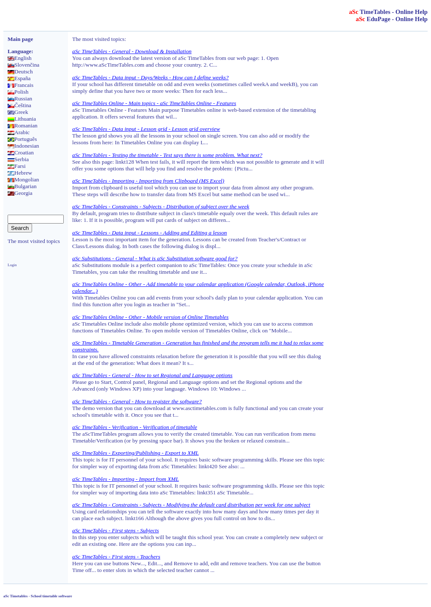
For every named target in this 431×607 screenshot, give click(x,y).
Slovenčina (23, 65)
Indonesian (23, 146)
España (19, 78)
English (20, 58)
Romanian (23, 125)
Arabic (19, 132)
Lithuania (22, 119)
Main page (20, 39)
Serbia (18, 159)
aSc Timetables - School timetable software (37, 596)
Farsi (17, 166)
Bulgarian (22, 186)
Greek (18, 112)
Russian (20, 98)
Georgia (20, 193)
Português (22, 139)
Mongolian (23, 179)
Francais (20, 85)
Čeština (19, 105)
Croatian (21, 152)
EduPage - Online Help (392, 19)
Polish (18, 92)
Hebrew (20, 173)
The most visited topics (34, 241)
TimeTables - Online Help (388, 11)
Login (12, 265)
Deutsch (20, 71)
